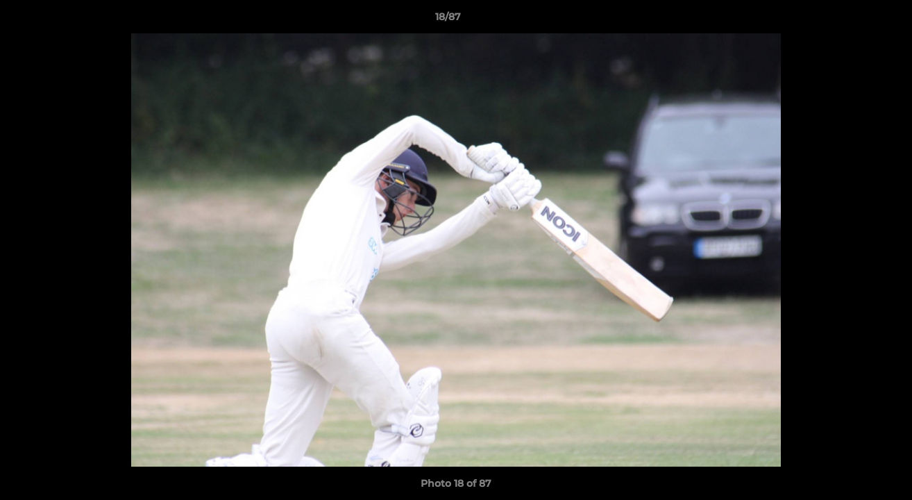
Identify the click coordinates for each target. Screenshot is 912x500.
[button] (853, 20)
